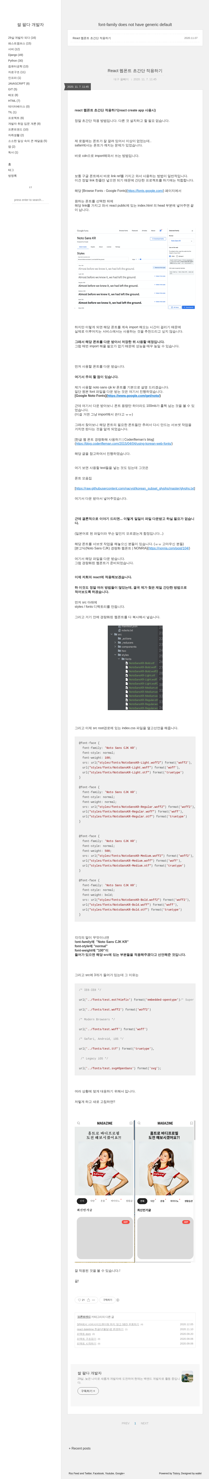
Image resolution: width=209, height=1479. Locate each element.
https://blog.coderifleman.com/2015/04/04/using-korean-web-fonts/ (124, 443)
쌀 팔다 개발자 (30, 24)
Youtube (109, 1473)
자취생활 (16, 135)
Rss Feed (74, 1473)
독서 (13, 152)
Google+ (120, 1473)
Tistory (176, 1473)
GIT (12, 89)
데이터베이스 (19, 106)
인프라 (14, 77)
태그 (11, 170)
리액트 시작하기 (86, 1343)
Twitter (88, 1473)
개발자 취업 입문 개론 (24, 123)
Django (15, 55)
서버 (14, 49)
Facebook (98, 1473)
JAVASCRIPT (19, 83)
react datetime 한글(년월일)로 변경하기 (100, 1329)
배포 (13, 95)
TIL (12, 112)
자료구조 (17, 72)
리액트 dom (84, 1333)
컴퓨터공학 (18, 66)
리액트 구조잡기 (86, 1338)
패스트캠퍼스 (19, 43)
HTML (14, 100)
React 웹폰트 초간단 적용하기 (92, 38)
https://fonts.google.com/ (145, 190)
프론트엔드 (18, 129)
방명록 (12, 175)
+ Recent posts (80, 1448)
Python (15, 60)
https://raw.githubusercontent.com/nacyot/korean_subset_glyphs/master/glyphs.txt (135, 488)
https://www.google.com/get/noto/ (133, 395)
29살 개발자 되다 (22, 37)
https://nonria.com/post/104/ (169, 548)
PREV (125, 1422)
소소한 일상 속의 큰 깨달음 (27, 141)
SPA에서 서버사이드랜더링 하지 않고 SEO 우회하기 (108, 1324)
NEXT (144, 1422)
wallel (198, 1473)
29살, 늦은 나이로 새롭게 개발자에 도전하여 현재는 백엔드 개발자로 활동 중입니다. (129, 1380)
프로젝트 (16, 118)
